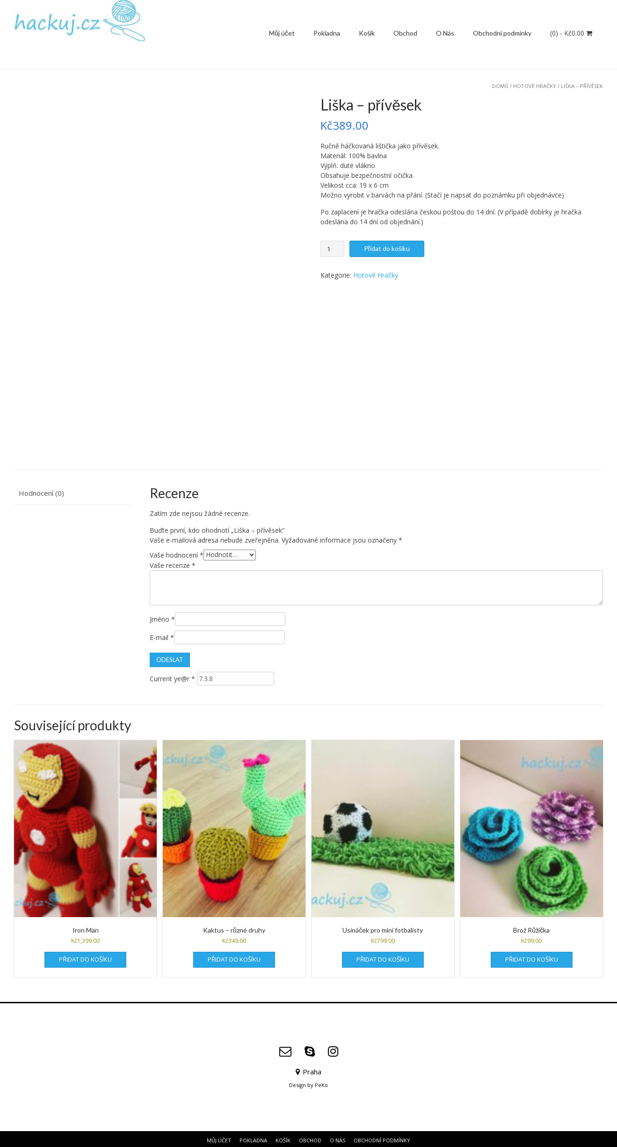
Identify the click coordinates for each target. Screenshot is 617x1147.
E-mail (162, 635)
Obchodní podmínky (502, 33)
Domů (500, 85)
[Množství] (332, 249)
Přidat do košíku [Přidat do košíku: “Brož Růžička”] (531, 957)
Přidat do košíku (387, 248)
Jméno (162, 616)
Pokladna (326, 33)
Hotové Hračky (534, 85)
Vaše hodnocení (176, 552)
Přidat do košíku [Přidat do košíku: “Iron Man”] (85, 957)
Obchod (405, 33)
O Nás (445, 33)
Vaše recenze (173, 563)
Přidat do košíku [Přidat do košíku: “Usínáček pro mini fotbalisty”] (382, 957)
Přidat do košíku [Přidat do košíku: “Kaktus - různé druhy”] (234, 957)
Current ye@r (172, 676)
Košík (367, 33)
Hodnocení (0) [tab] (41, 490)
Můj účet (282, 33)
